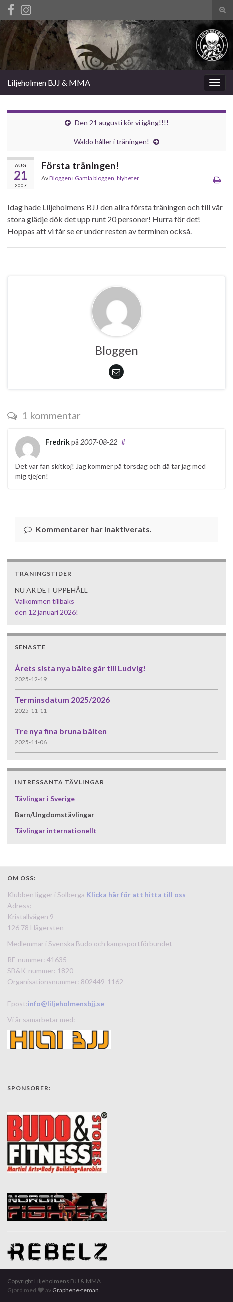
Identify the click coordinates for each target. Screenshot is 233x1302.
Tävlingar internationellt (56, 830)
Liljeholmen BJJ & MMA (48, 82)
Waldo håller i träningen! (111, 141)
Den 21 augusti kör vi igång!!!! (122, 122)
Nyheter (128, 178)
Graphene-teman (75, 1290)
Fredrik (57, 442)
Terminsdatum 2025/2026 (62, 699)
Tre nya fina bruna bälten (61, 731)
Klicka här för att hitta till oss (136, 894)
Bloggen (60, 178)
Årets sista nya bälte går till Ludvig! (80, 668)
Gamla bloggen (94, 178)
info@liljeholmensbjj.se (66, 1003)
